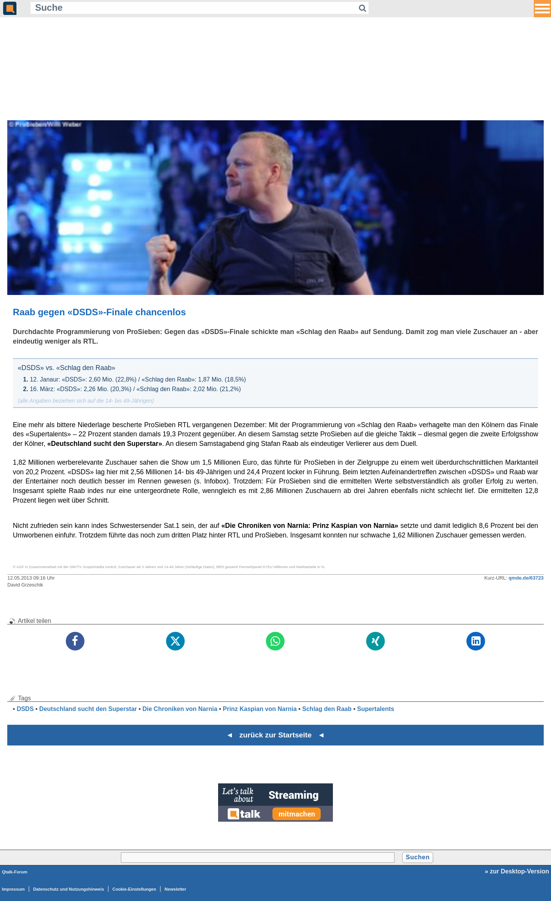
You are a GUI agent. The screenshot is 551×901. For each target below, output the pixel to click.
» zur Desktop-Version (517, 871)
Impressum (13, 889)
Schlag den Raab (327, 709)
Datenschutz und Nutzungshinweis (68, 889)
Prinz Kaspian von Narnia (260, 709)
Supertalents (375, 709)
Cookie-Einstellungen (134, 889)
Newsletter (175, 889)
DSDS (25, 709)
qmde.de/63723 (526, 578)
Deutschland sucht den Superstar (88, 709)
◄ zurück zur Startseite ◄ (275, 735)
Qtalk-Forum (15, 872)
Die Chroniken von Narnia (179, 709)
